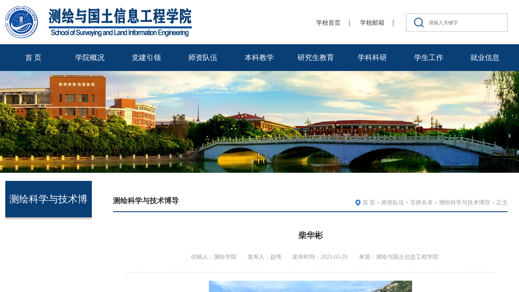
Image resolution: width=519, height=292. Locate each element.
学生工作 (428, 58)
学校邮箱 (372, 22)
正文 (502, 203)
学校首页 (328, 22)
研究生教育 (316, 58)
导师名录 (421, 203)
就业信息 (484, 58)
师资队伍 (202, 58)
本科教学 (259, 58)
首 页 (33, 58)
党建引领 (146, 58)
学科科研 (372, 58)
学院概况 (89, 58)
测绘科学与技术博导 (464, 203)
